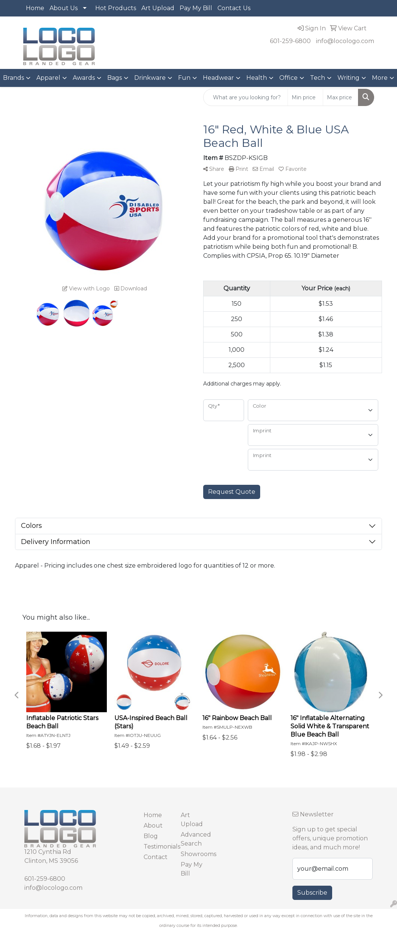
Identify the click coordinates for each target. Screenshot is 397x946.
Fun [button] (184, 77)
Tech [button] (317, 77)
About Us (63, 8)
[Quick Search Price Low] (305, 97)
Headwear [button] (218, 77)
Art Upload (157, 8)
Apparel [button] (48, 77)
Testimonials (158, 846)
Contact (156, 857)
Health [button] (256, 77)
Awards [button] (84, 77)
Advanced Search (195, 839)
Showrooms (195, 854)
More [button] (380, 77)
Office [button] (288, 77)
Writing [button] (348, 77)
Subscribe (312, 892)
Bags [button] (114, 77)
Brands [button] (13, 77)
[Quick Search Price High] (340, 97)
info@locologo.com (345, 41)
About (153, 825)
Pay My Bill (196, 8)
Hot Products (115, 8)
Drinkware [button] (150, 77)
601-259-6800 (290, 41)
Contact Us (233, 8)
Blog (151, 836)
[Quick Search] (245, 97)
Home (35, 8)
